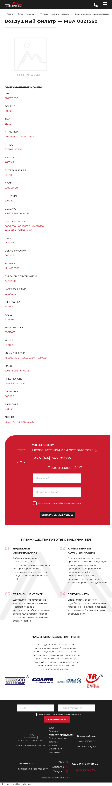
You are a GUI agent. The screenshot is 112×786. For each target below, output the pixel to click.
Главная (53, 731)
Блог (51, 727)
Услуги (53, 745)
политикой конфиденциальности (66, 503)
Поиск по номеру (59, 738)
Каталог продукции (61, 734)
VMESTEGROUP (64, 778)
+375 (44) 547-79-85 (51, 458)
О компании (56, 748)
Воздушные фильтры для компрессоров (93, 14)
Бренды (53, 741)
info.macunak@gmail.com (33, 768)
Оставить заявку (57, 719)
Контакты (54, 752)
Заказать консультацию (57, 515)
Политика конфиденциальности (30, 745)
